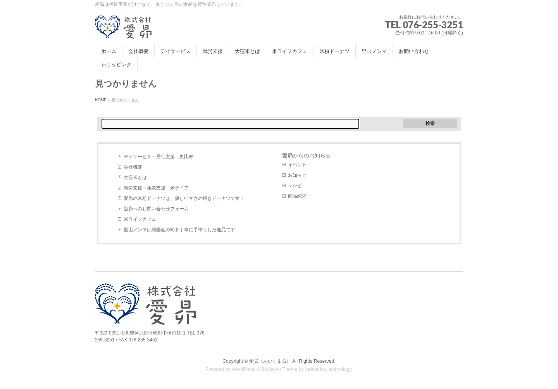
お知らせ (297, 175)
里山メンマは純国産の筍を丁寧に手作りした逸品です (179, 229)
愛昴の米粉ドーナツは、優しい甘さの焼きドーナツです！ (184, 198)
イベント (297, 164)
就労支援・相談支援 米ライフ (156, 188)
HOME (101, 100)
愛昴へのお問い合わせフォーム (156, 209)
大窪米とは (135, 177)
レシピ (295, 185)
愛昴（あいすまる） (270, 361)
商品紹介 (297, 196)
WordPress (243, 369)
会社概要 (133, 167)
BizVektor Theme (279, 369)
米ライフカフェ (140, 219)
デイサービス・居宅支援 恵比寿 (158, 156)
